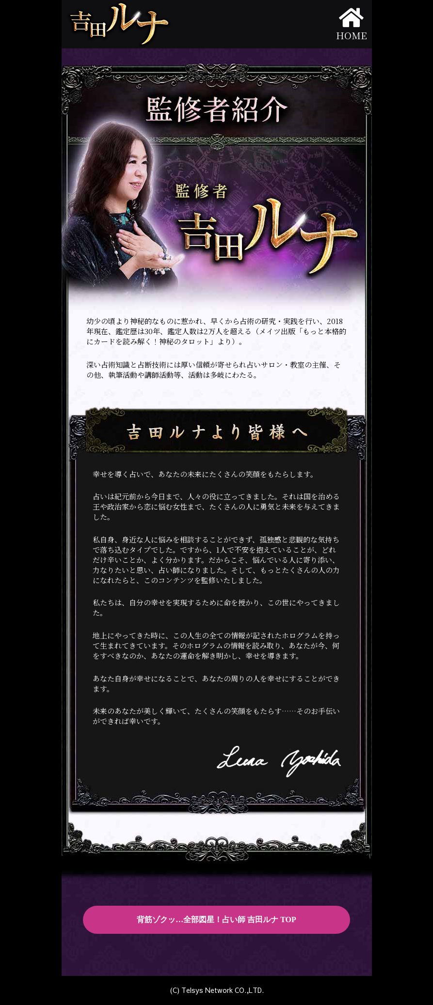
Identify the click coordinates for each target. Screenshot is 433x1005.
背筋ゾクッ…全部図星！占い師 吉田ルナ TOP (216, 919)
